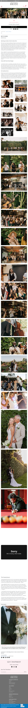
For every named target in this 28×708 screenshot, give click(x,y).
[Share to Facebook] (13, 29)
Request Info (14, 26)
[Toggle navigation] (1, 6)
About (10, 687)
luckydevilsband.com (4, 656)
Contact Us (10, 689)
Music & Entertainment (14, 22)
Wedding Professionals (12, 682)
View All (25, 604)
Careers (10, 688)
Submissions (10, 695)
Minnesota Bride (11, 702)
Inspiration (10, 680)
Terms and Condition (12, 691)
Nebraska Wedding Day (12, 703)
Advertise (10, 696)
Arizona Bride (11, 700)
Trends (10, 681)
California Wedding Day (12, 701)
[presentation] (25, 625)
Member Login (11, 697)
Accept (22, 704)
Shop (9, 690)
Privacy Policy (11, 692)
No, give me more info (4, 707)
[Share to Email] (17, 29)
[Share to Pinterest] (15, 29)
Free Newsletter (3, 671)
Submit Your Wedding (12, 683)
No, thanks (22, 706)
